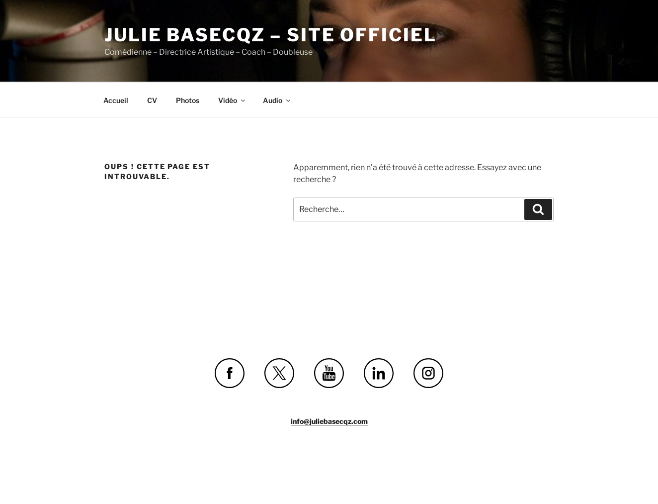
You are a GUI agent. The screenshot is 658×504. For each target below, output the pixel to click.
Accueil (115, 100)
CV (152, 100)
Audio (277, 100)
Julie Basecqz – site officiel (270, 35)
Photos (187, 100)
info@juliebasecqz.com (329, 421)
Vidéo (232, 100)
